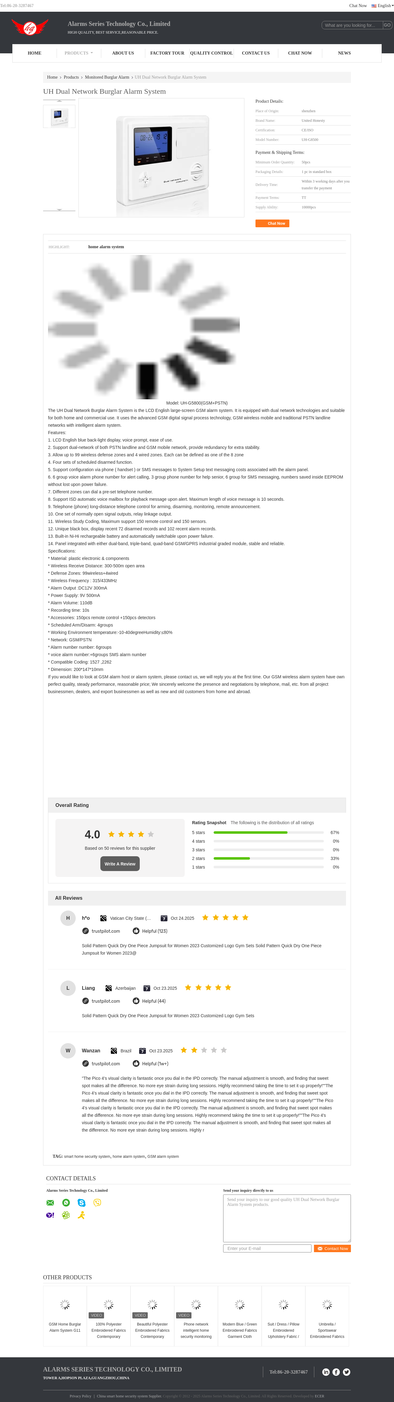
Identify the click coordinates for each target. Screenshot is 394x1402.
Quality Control (211, 53)
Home (34, 53)
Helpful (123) (154, 931)
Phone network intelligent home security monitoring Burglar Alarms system (196, 1336)
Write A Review (120, 863)
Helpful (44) (154, 1001)
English (386, 5)
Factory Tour (167, 53)
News (344, 53)
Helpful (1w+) (155, 1064)
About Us (123, 53)
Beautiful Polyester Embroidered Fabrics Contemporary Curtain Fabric (152, 1333)
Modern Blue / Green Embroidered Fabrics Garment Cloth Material (240, 1333)
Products (79, 53)
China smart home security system (122, 1396)
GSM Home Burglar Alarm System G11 (65, 1327)
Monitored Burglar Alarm (107, 77)
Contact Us (256, 53)
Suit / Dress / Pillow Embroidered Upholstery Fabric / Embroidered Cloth (283, 1333)
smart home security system (87, 1156)
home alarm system (129, 1156)
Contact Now (332, 1248)
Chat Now (358, 5)
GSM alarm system (163, 1156)
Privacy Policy (80, 1396)
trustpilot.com (106, 931)
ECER (319, 1396)
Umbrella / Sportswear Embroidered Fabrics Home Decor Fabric (327, 1333)
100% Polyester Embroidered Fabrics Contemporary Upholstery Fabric (108, 1333)
